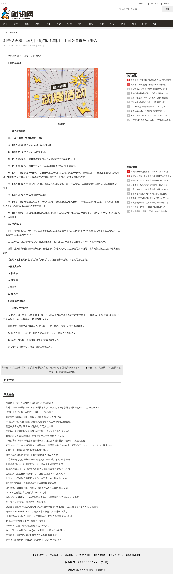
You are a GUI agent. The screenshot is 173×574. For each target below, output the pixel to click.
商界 (16, 24)
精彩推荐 (132, 167)
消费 (144, 24)
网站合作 (142, 3)
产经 (37, 24)
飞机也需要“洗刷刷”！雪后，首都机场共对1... (149, 211)
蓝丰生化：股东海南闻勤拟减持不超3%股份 (27, 450)
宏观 (91, 24)
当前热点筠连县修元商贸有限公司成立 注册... (150, 194)
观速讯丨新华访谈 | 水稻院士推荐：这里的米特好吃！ (32, 412)
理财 (80, 24)
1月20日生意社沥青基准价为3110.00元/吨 (26, 492)
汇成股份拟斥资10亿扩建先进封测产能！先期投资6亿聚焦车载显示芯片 (45, 367)
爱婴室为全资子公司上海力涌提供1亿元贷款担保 (29, 426)
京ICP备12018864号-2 (96, 570)
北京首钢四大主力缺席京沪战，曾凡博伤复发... (150, 189)
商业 (101, 24)
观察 (27, 24)
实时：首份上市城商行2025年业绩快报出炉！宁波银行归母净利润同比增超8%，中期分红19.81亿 (53, 407)
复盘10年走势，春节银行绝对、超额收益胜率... (150, 98)
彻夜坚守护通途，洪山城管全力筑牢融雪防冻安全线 (31, 483)
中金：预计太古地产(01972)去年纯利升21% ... (150, 115)
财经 (69, 24)
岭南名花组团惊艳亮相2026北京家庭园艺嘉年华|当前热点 (34, 540)
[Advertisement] (149, 50)
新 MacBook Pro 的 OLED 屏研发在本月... (148, 111)
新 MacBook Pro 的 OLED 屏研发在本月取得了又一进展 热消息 (37, 511)
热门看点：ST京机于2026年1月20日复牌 (26, 502)
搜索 (167, 9)
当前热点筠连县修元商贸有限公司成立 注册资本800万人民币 (35, 473)
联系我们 (167, 3)
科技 (112, 24)
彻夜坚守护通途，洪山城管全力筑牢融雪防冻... (150, 202)
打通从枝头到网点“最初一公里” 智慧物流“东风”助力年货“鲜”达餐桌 (38, 459)
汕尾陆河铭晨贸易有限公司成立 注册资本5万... (150, 172)
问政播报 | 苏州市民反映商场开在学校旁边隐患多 (30, 403)
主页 (7, 32)
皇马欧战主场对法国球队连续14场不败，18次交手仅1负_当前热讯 (38, 431)
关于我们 (155, 3)
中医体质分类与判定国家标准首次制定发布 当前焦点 (31, 535)
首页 (5, 24)
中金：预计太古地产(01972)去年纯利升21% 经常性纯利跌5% (35, 530)
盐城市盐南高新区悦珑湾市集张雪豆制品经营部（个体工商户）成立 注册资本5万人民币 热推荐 (52, 506)
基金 (59, 24)
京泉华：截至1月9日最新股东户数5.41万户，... (150, 198)
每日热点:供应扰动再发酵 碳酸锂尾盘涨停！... (150, 89)
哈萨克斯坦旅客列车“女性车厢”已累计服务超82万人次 (32, 454)
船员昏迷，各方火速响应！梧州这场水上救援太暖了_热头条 (35, 436)
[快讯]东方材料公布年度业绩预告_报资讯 (26, 521)
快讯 (155, 24)
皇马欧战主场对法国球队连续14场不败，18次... (150, 93)
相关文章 (9, 380)
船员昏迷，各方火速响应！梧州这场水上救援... (150, 180)
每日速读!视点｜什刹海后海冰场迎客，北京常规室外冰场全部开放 (38, 469)
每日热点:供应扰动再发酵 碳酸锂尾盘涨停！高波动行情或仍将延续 (38, 421)
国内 (133, 24)
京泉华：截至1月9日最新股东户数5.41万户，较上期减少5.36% (36, 478)
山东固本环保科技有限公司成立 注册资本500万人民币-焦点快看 (37, 488)
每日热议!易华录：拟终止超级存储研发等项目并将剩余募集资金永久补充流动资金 (46, 440)
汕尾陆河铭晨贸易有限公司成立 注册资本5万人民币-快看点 (34, 417)
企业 (123, 24)
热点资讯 (132, 75)
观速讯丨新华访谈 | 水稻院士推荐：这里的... (149, 84)
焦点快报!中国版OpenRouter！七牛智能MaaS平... (151, 120)
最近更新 (9, 394)
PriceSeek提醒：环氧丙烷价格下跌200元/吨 (27, 525)
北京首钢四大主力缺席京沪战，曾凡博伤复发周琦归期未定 (34, 464)
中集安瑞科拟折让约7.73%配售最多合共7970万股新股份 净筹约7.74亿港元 (42, 497)
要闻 (48, 24)
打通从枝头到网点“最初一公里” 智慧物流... (148, 102)
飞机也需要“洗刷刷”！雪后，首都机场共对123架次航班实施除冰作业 (39, 516)
